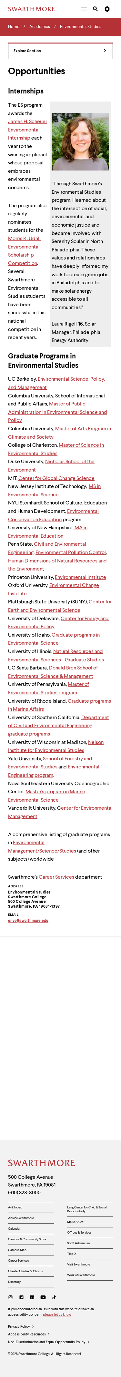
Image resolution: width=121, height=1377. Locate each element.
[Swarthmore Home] (42, 1163)
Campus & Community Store (27, 1239)
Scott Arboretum (78, 1243)
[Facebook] (21, 1298)
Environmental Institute (80, 577)
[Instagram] (11, 1298)
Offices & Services (79, 1232)
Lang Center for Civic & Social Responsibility (86, 1209)
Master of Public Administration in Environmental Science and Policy (57, 412)
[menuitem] (84, 9)
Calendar (14, 1228)
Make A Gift (75, 1222)
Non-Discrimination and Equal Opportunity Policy (49, 1342)
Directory (14, 1282)
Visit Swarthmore (78, 1264)
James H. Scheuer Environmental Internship (27, 130)
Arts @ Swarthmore (21, 1218)
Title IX (71, 1253)
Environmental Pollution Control (70, 552)
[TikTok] (54, 1298)
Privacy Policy (21, 1327)
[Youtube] (43, 1298)
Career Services (56, 877)
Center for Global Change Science (56, 478)
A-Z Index (15, 1207)
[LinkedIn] (32, 1298)
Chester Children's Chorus (25, 1271)
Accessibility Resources (29, 1335)
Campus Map (17, 1250)
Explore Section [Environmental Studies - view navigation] (60, 51)
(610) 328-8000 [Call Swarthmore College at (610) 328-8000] (24, 1193)
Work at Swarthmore (81, 1275)
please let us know (57, 1315)
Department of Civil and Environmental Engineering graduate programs (58, 726)
